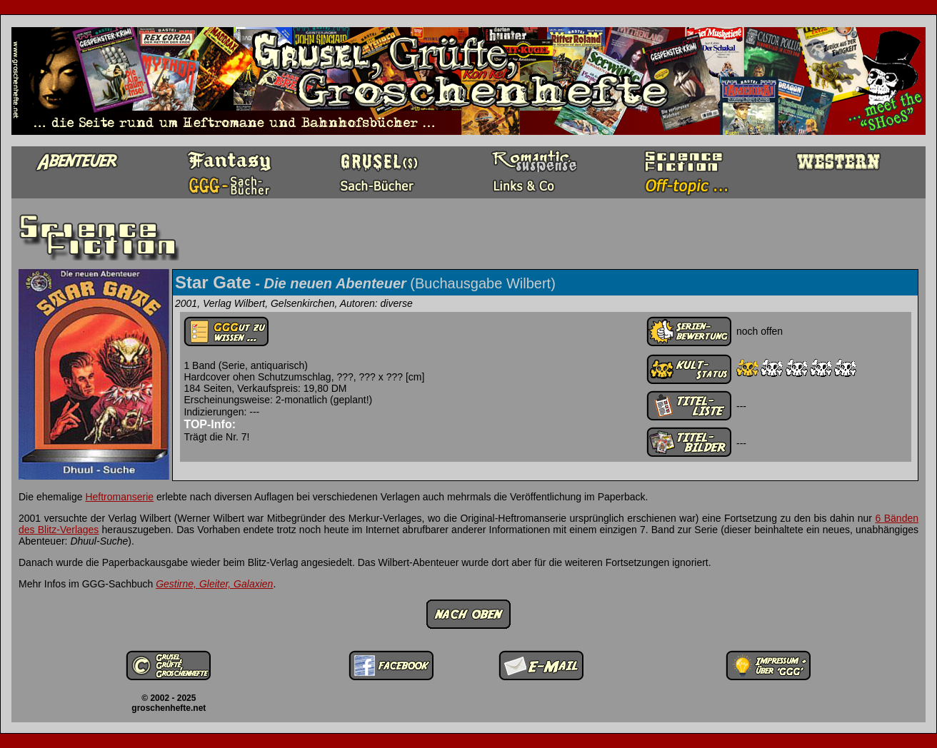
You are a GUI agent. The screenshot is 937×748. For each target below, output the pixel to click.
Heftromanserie (119, 496)
